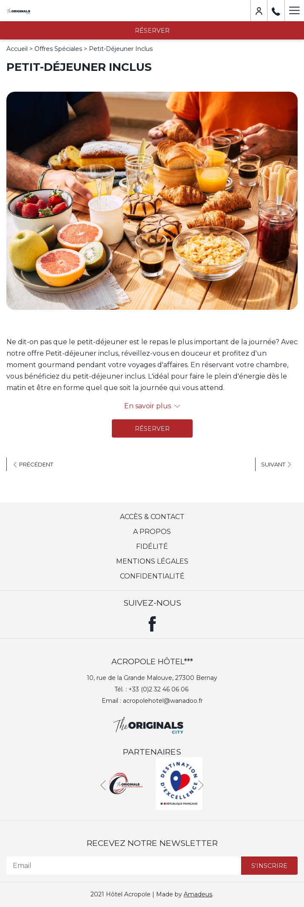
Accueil (17, 49)
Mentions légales (152, 561)
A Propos (152, 532)
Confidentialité (152, 576)
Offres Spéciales (58, 49)
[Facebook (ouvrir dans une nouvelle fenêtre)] (152, 622)
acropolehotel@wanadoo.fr (163, 701)
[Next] (201, 785)
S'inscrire (269, 866)
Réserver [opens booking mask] (152, 30)
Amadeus (198, 894)
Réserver (152, 428)
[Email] (123, 865)
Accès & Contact (152, 517)
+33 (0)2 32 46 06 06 (158, 689)
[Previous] (103, 785)
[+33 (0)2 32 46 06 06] (276, 11)
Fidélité (152, 546)
